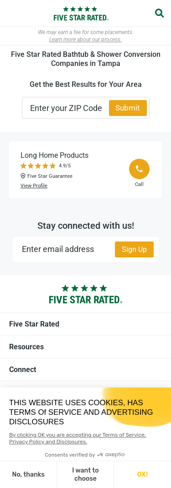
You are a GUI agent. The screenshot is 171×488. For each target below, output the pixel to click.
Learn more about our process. (85, 39)
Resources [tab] (85, 346)
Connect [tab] (85, 369)
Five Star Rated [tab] (85, 323)
